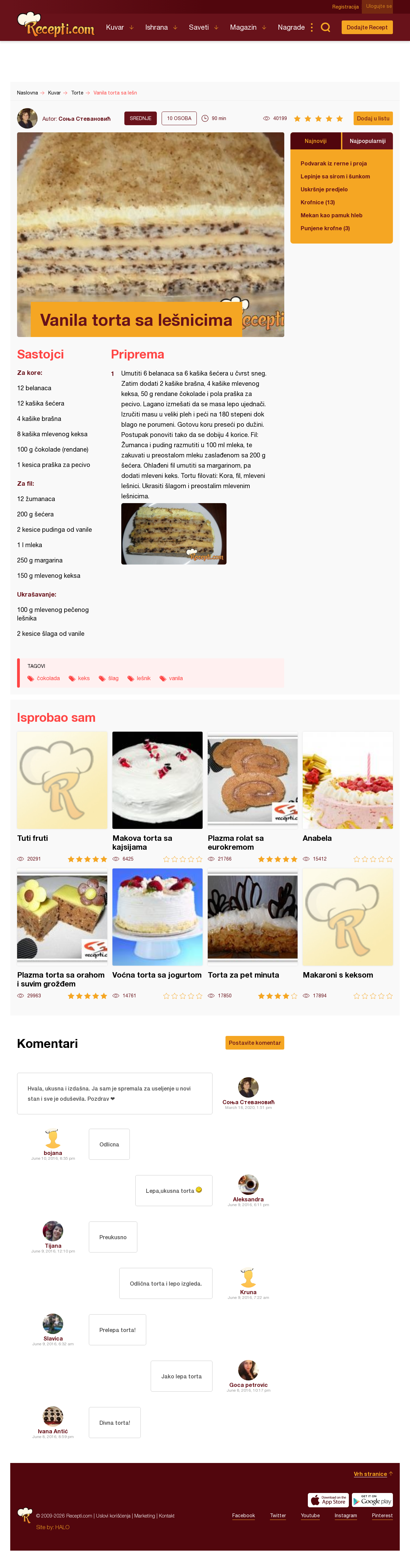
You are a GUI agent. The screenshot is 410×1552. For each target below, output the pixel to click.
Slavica (53, 1339)
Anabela (348, 797)
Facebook (243, 1517)
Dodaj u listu (373, 118)
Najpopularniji (368, 140)
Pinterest (382, 1517)
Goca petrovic (248, 1386)
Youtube (310, 1517)
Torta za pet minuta (253, 933)
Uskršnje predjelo (324, 189)
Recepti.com (56, 24)
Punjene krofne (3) (325, 228)
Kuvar (115, 27)
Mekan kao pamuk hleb (332, 215)
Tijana (53, 1247)
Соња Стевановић (84, 118)
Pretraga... (325, 27)
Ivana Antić (53, 1432)
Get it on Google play (372, 1501)
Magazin (243, 27)
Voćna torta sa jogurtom (157, 933)
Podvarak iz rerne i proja (334, 163)
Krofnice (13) (318, 202)
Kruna (248, 1293)
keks (84, 678)
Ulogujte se (380, 7)
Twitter (278, 1517)
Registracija (347, 7)
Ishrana (156, 27)
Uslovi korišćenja (113, 1517)
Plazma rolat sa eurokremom (253, 797)
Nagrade (291, 27)
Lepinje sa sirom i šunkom (335, 176)
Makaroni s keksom (348, 933)
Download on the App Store (328, 1501)
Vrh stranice (370, 1475)
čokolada (48, 678)
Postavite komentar (255, 1042)
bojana (53, 1154)
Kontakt (167, 1517)
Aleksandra (248, 1200)
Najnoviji (316, 140)
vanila (176, 678)
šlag (113, 678)
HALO (62, 1528)
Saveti (199, 27)
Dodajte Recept (367, 27)
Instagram (346, 1517)
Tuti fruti (62, 797)
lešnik (144, 678)
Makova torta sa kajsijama (157, 797)
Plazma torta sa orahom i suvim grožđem (62, 933)
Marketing (144, 1517)
